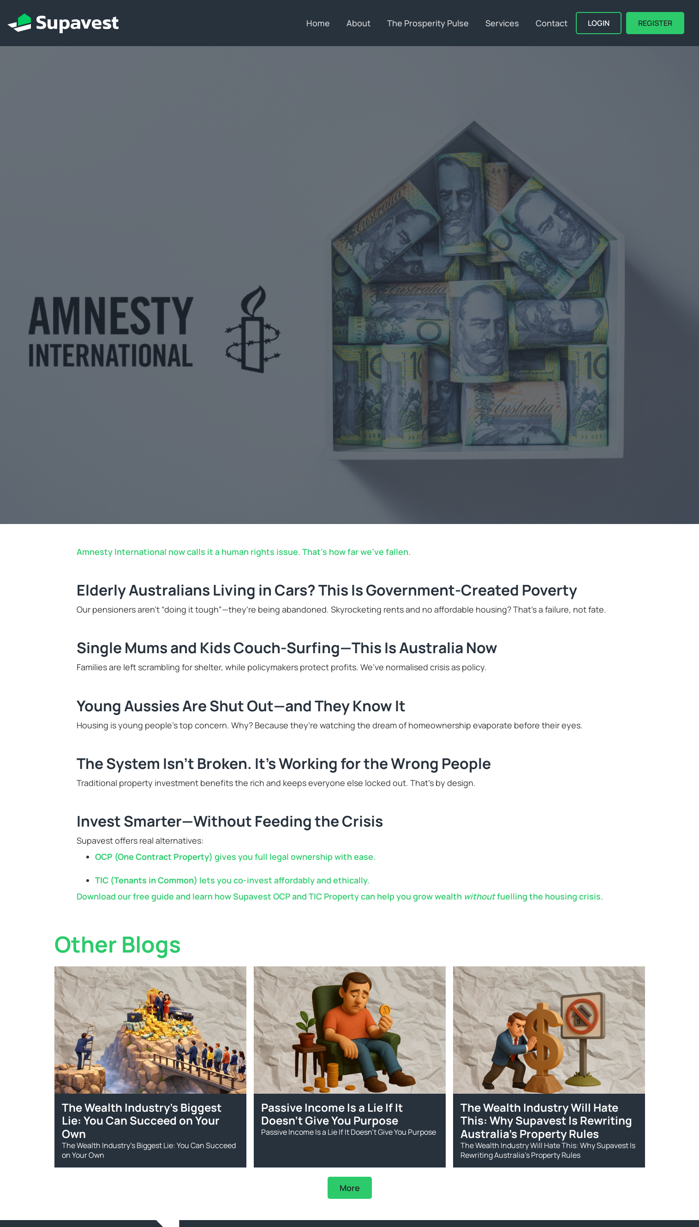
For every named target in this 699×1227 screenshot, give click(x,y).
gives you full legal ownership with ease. (235, 856)
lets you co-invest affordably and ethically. (232, 880)
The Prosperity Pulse (428, 23)
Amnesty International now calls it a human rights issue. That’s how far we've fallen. (244, 551)
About (358, 23)
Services (502, 23)
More (350, 1187)
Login (598, 23)
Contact (552, 23)
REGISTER (655, 23)
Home (318, 23)
